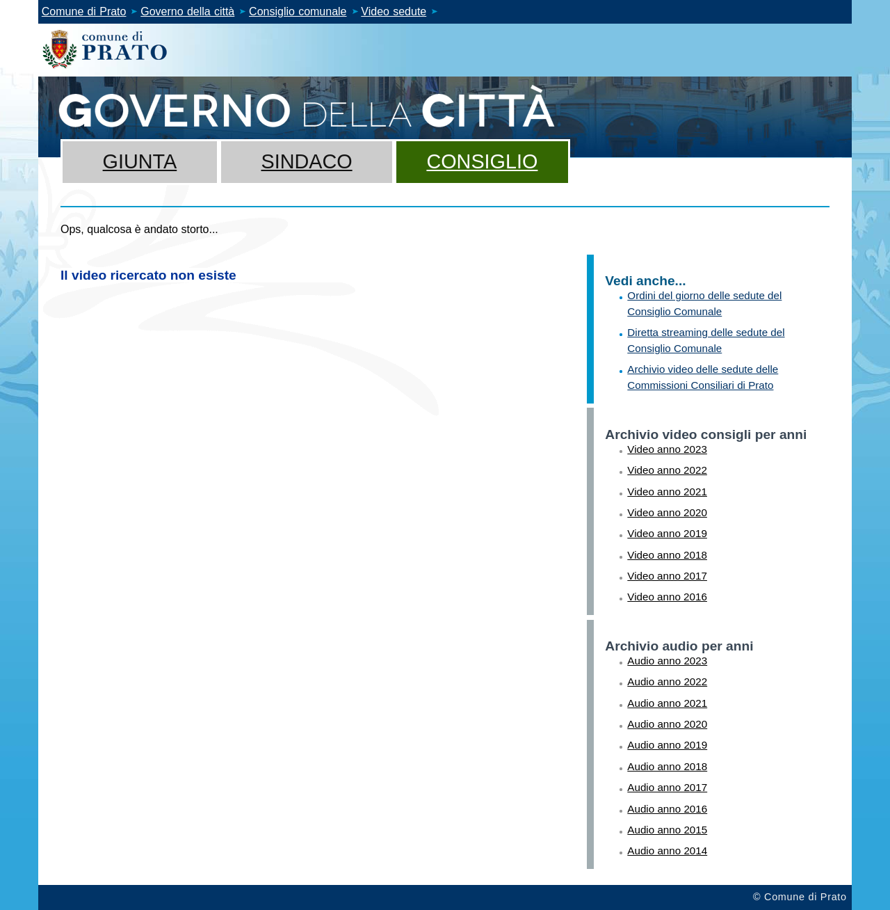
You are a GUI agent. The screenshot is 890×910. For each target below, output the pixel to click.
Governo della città (187, 11)
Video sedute (393, 11)
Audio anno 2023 (667, 660)
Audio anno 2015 (667, 830)
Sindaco (306, 161)
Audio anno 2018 (667, 766)
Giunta (140, 161)
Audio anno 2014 (667, 850)
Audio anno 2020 (667, 724)
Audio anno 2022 (667, 681)
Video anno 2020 (667, 512)
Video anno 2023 (667, 449)
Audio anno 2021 (667, 703)
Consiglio (481, 161)
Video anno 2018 (667, 555)
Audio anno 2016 (667, 809)
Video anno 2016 (667, 596)
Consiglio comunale (297, 11)
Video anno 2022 (667, 470)
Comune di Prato (84, 11)
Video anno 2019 (667, 533)
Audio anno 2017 (667, 787)
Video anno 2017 (667, 576)
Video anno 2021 (667, 491)
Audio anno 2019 (667, 745)
